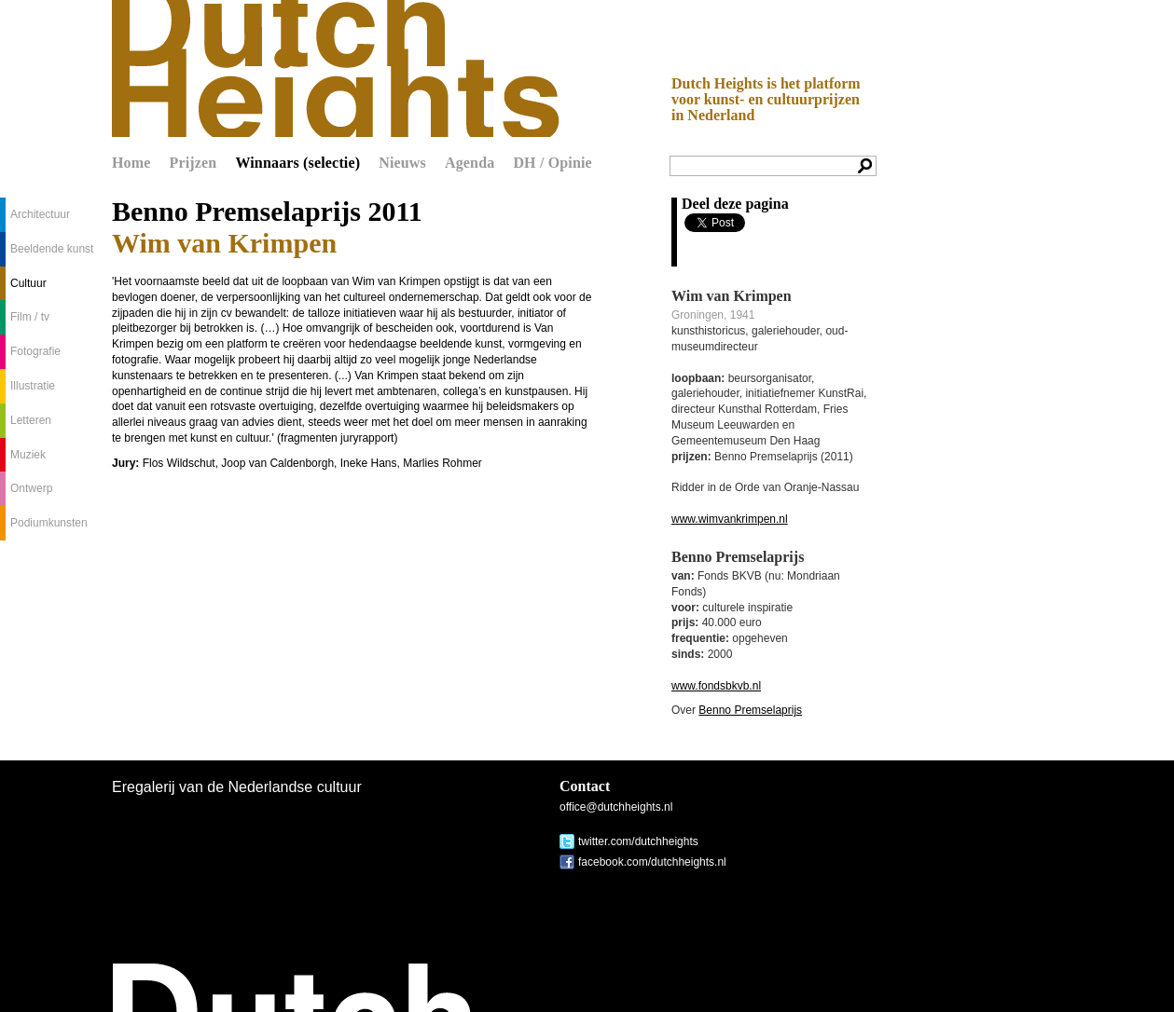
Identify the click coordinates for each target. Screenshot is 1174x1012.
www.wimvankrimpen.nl (729, 519)
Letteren (30, 420)
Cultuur (28, 283)
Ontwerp (31, 488)
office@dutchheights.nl (615, 807)
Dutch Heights (335, 68)
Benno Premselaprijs (750, 710)
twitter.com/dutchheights (638, 841)
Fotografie (35, 351)
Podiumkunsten (49, 522)
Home (131, 163)
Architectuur (40, 214)
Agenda (469, 163)
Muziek (28, 454)
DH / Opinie (552, 163)
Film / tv (29, 316)
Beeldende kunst (51, 248)
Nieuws (402, 163)
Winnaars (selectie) (297, 163)
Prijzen (193, 163)
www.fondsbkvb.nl (716, 685)
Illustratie (32, 385)
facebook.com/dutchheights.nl (652, 861)
